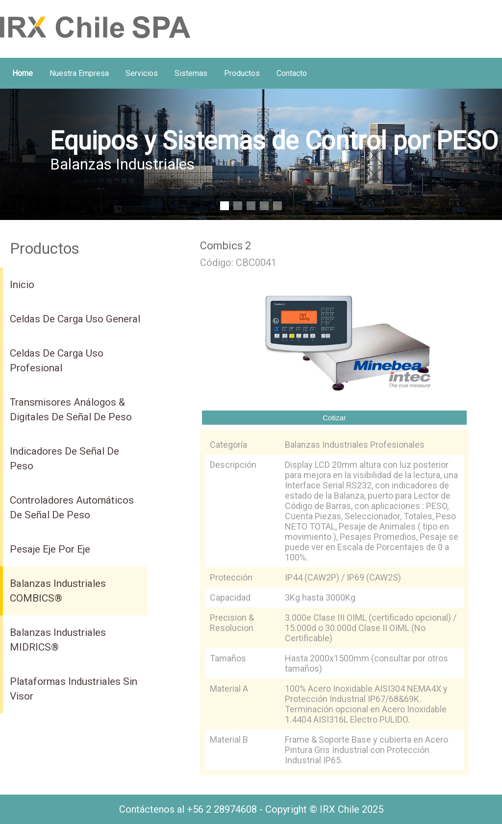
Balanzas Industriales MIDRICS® (58, 640)
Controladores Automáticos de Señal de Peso (72, 507)
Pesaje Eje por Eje (50, 549)
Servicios (142, 73)
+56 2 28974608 (222, 809)
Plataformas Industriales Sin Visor (73, 689)
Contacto (291, 73)
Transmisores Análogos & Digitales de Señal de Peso (71, 409)
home (22, 73)
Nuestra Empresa (79, 73)
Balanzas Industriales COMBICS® (58, 591)
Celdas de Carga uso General (75, 319)
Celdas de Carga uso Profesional (56, 360)
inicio (22, 285)
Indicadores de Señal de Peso (64, 458)
